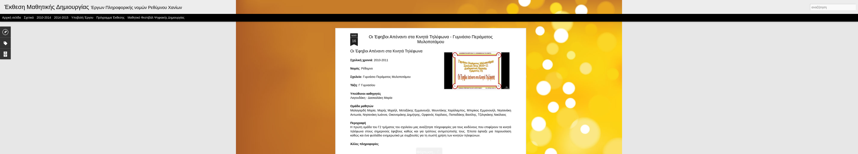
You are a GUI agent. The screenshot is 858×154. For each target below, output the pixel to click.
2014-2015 (61, 17)
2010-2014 (44, 17)
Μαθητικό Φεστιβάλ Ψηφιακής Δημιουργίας (156, 17)
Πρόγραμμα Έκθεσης (110, 17)
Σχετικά (29, 17)
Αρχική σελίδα (11, 17)
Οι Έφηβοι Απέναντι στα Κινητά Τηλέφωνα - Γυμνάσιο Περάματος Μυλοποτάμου (431, 32)
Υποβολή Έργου (82, 17)
